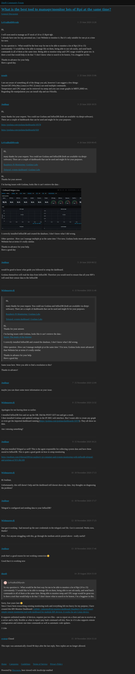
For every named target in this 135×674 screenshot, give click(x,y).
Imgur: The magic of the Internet (18, 337)
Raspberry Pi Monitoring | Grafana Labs (21, 164)
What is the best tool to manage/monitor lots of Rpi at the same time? (56, 9)
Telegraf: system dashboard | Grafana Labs (22, 170)
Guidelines (25, 664)
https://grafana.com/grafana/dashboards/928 (20, 130)
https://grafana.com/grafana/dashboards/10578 (21, 125)
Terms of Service (40, 664)
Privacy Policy (56, 664)
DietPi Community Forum (12, 3)
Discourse (16, 670)
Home (4, 664)
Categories (13, 664)
